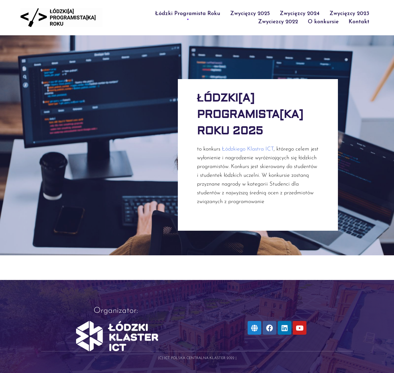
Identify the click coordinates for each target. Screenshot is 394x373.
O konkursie (323, 22)
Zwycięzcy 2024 (300, 13)
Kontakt (359, 22)
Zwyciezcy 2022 (278, 22)
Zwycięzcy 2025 (250, 13)
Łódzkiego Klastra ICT (248, 149)
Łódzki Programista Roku (187, 13)
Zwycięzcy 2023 (349, 13)
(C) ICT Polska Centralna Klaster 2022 (196, 358)
